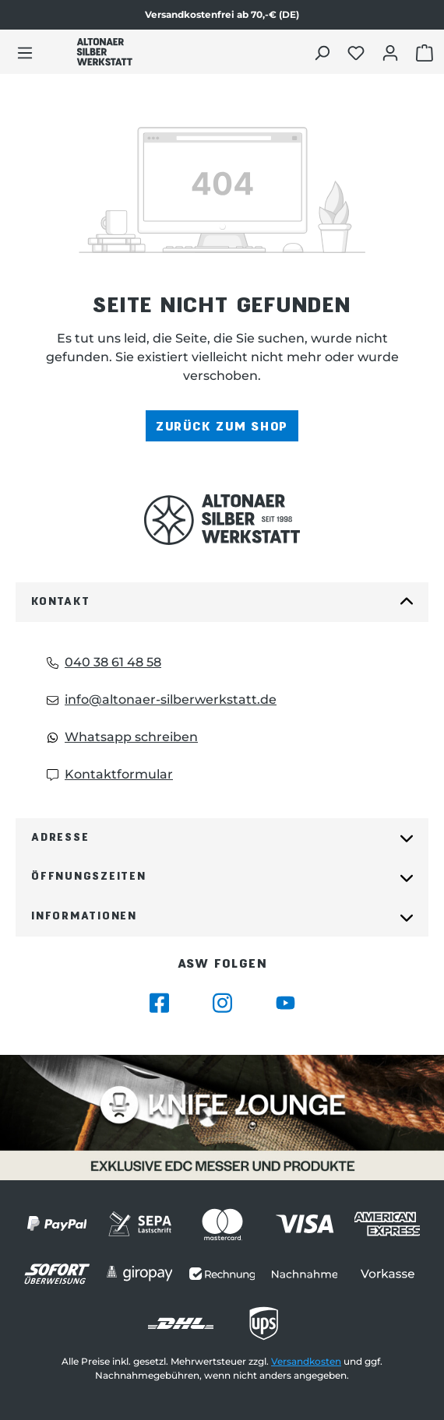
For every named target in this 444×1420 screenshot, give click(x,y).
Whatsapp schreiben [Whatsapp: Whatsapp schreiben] (122, 736)
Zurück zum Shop (222, 425)
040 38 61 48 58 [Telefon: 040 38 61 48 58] (104, 662)
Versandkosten (306, 1361)
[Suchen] (323, 52)
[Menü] (25, 52)
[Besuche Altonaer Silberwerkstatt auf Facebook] (159, 1003)
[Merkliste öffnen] (358, 52)
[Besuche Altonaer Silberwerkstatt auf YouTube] (285, 1003)
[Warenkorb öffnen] (426, 52)
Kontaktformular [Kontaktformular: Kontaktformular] (110, 774)
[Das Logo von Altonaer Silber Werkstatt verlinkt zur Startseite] (104, 51)
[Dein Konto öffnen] (392, 52)
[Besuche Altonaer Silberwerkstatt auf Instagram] (222, 1003)
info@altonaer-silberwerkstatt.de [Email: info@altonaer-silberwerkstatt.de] (162, 699)
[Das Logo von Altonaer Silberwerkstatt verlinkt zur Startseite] (222, 519)
